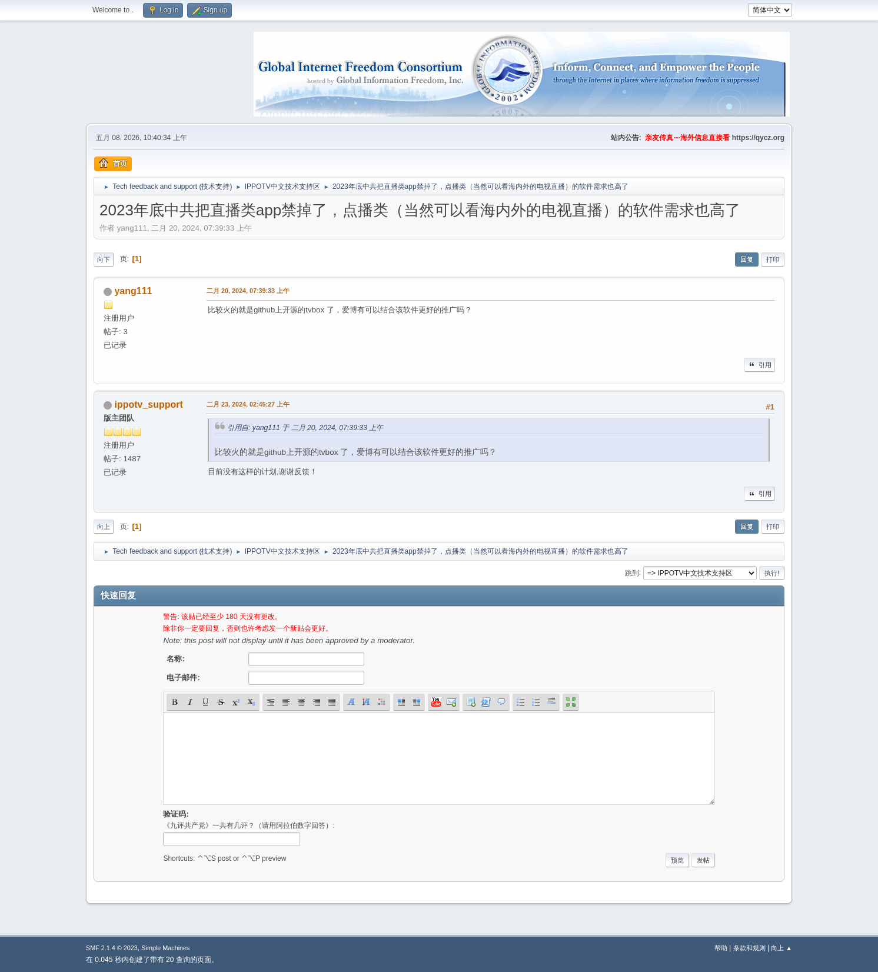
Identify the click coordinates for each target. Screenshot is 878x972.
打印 (772, 259)
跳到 (632, 572)
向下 (103, 259)
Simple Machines (165, 947)
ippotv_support (148, 405)
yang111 (133, 291)
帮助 (720, 947)
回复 (746, 259)
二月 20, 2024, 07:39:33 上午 (248, 290)
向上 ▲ (781, 947)
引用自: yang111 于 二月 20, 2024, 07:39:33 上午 (305, 428)
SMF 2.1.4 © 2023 (112, 947)
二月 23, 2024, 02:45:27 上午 (248, 404)
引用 (759, 364)
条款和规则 (749, 947)
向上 (103, 526)
